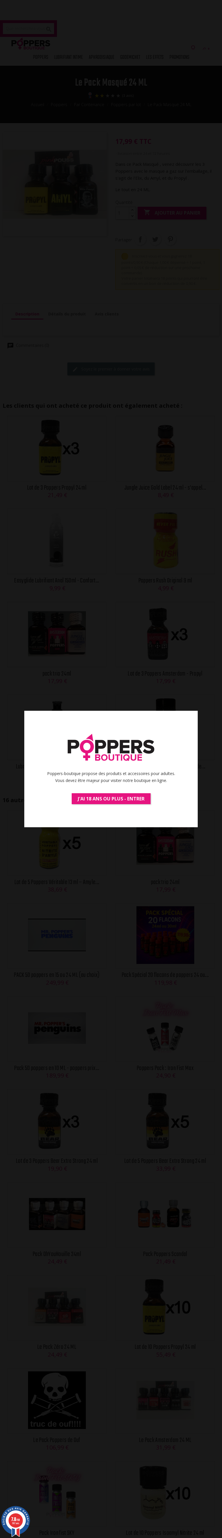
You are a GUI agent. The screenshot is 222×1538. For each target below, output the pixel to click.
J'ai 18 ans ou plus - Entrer (111, 799)
